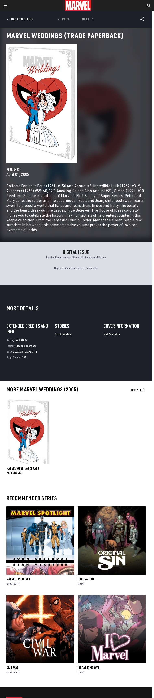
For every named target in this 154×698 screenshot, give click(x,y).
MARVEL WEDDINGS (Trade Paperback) (22, 471)
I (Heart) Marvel (89, 668)
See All (137, 390)
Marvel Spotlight (18, 579)
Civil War (12, 668)
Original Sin (86, 579)
